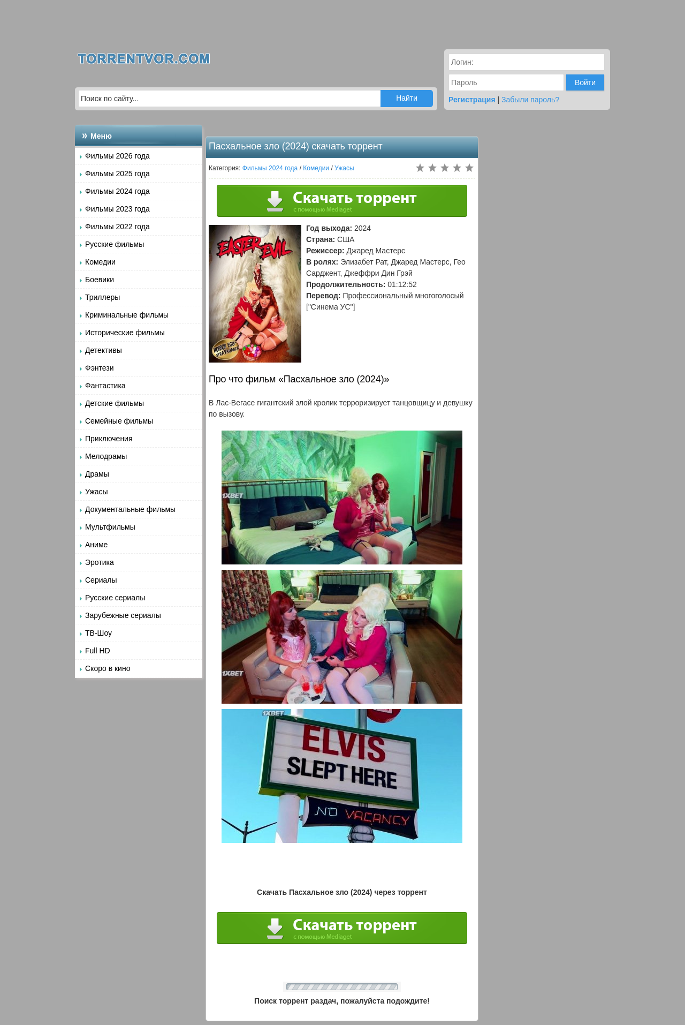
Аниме (96, 544)
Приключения (109, 438)
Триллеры (102, 297)
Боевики (99, 279)
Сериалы (101, 580)
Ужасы (96, 491)
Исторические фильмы (125, 332)
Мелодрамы (106, 456)
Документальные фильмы (130, 509)
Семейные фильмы (119, 421)
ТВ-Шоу (98, 633)
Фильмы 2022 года (117, 226)
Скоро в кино (107, 668)
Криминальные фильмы (127, 315)
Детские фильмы (114, 403)
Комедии (100, 262)
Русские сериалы (115, 597)
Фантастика (105, 385)
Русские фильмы (114, 244)
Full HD (97, 650)
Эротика (99, 562)
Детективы (103, 350)
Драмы (97, 474)
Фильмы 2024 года (117, 191)
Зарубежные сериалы (123, 615)
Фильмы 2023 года (117, 209)
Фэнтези (99, 368)
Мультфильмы (110, 527)
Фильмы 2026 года (117, 156)
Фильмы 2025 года (117, 173)
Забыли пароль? (530, 99)
